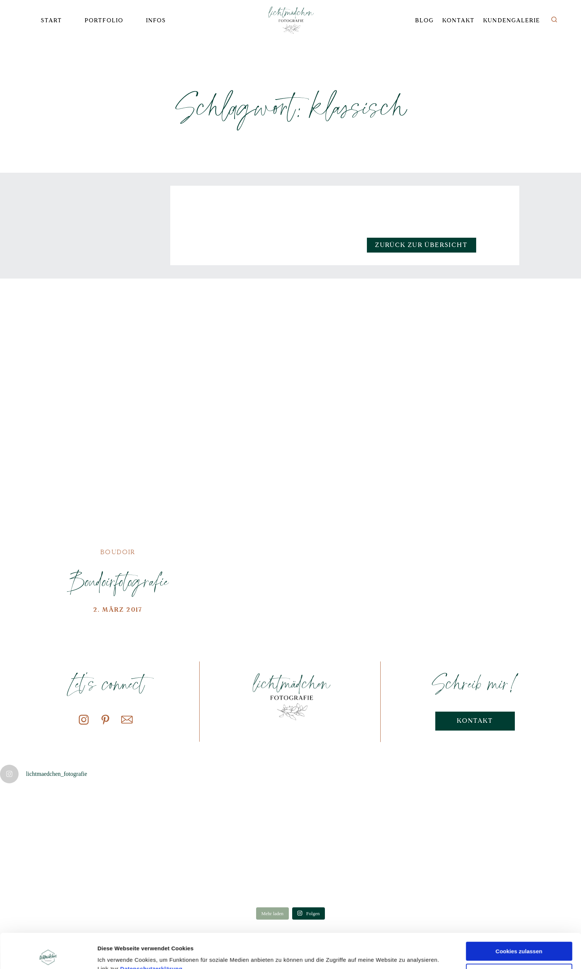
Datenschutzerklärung (151, 934)
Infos (156, 21)
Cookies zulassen (519, 916)
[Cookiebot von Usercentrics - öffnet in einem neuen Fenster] (48, 954)
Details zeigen (116, 954)
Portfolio (104, 21)
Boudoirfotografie (118, 580)
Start (51, 21)
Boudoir (118, 552)
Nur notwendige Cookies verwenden (519, 941)
